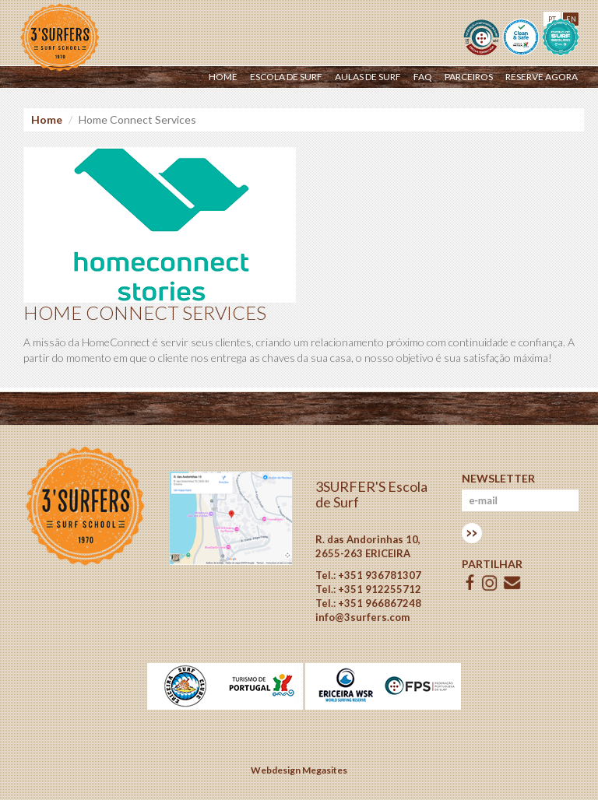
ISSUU (489, 583)
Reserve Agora (541, 76)
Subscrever (472, 533)
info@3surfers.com (362, 617)
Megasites (324, 770)
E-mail (512, 583)
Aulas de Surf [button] (368, 76)
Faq (422, 76)
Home (223, 76)
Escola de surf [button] (286, 76)
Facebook (470, 583)
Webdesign (276, 770)
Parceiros (469, 76)
